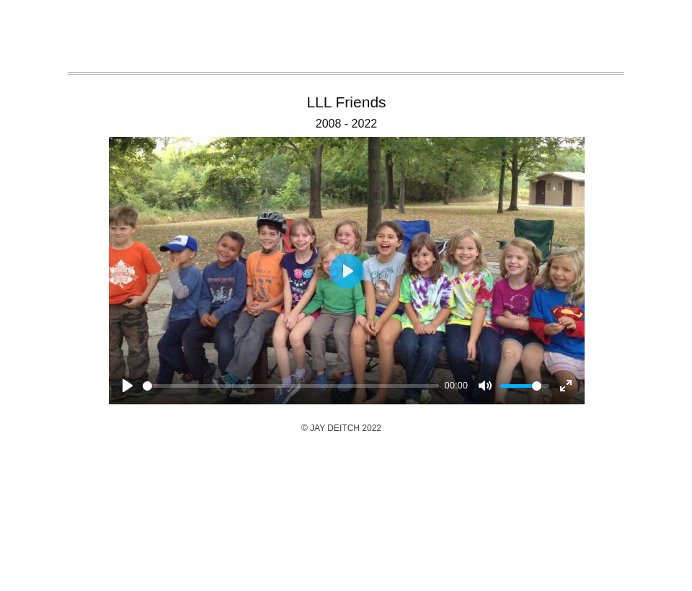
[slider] (291, 386)
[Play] (127, 385)
